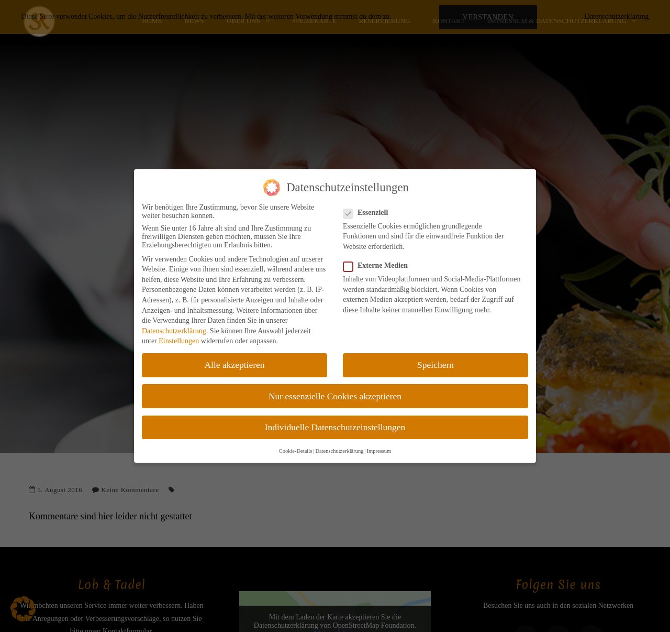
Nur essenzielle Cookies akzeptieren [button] (335, 396)
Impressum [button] (379, 451)
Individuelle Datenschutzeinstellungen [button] (335, 427)
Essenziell (369, 213)
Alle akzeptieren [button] (234, 364)
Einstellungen (179, 341)
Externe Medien (379, 265)
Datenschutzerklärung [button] (339, 451)
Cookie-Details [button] (295, 451)
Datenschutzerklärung (174, 331)
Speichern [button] (435, 364)
